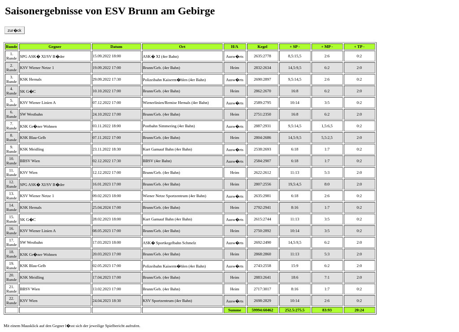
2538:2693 (262, 149)
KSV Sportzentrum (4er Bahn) (167, 300)
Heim (234, 67)
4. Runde (11, 90)
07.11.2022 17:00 (107, 137)
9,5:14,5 (295, 79)
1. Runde (11, 56)
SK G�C (28, 91)
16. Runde (11, 230)
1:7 (327, 149)
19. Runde (11, 265)
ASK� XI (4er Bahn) (161, 56)
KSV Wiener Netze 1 (37, 67)
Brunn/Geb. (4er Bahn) (161, 67)
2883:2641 (262, 277)
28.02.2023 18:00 (107, 219)
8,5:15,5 (295, 56)
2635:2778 (262, 56)
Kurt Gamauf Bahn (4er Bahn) (167, 149)
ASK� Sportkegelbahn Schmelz (169, 243)
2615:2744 (262, 219)
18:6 (295, 277)
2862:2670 (262, 91)
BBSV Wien (30, 161)
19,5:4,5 (295, 184)
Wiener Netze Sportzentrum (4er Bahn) (175, 196)
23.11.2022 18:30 (107, 149)
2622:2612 (262, 172)
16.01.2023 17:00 (107, 184)
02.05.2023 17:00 (107, 265)
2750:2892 (262, 231)
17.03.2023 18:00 (107, 242)
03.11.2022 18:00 (107, 126)
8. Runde (11, 137)
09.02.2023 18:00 (107, 196)
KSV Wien (29, 172)
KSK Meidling (32, 149)
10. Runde (11, 160)
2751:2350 (262, 114)
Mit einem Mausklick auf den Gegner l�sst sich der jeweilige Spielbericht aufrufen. (72, 325)
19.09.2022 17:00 (107, 67)
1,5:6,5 (327, 126)
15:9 (295, 265)
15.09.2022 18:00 (107, 56)
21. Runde (11, 289)
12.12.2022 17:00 (107, 172)
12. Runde (11, 184)
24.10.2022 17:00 (107, 114)
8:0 (327, 184)
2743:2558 (262, 265)
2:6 (327, 56)
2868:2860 (262, 254)
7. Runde (11, 125)
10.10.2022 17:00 (107, 91)
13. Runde (11, 195)
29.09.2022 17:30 (107, 79)
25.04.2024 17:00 (107, 207)
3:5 (327, 102)
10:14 (294, 102)
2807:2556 (262, 184)
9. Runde (11, 149)
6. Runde (11, 114)
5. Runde (11, 102)
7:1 (327, 277)
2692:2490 (262, 242)
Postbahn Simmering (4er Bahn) (169, 126)
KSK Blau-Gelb (33, 137)
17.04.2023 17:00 (107, 277)
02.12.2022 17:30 (107, 161)
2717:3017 (262, 289)
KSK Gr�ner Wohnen (38, 126)
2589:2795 (262, 102)
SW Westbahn (31, 114)
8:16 (295, 207)
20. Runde (11, 277)
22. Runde (11, 300)
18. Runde (11, 254)
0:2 (359, 56)
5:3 (327, 172)
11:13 (294, 172)
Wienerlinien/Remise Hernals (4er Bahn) (176, 102)
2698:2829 (262, 300)
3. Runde (11, 79)
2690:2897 (262, 79)
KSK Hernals (31, 79)
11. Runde (11, 172)
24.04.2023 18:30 (107, 300)
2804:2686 (262, 137)
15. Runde (11, 219)
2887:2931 (262, 126)
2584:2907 (262, 161)
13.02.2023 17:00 (107, 289)
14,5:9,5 (295, 67)
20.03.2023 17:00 (107, 254)
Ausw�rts (234, 56)
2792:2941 (262, 207)
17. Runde (11, 242)
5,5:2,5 (327, 137)
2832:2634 (262, 67)
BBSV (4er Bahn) (157, 161)
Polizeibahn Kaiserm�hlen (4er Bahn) (174, 80)
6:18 (295, 149)
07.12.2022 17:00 (107, 102)
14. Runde (11, 207)
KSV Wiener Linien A (38, 102)
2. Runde (11, 67)
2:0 (359, 67)
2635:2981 (262, 196)
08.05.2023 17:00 (107, 231)
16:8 (295, 91)
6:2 (327, 67)
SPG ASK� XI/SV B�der (42, 56)
